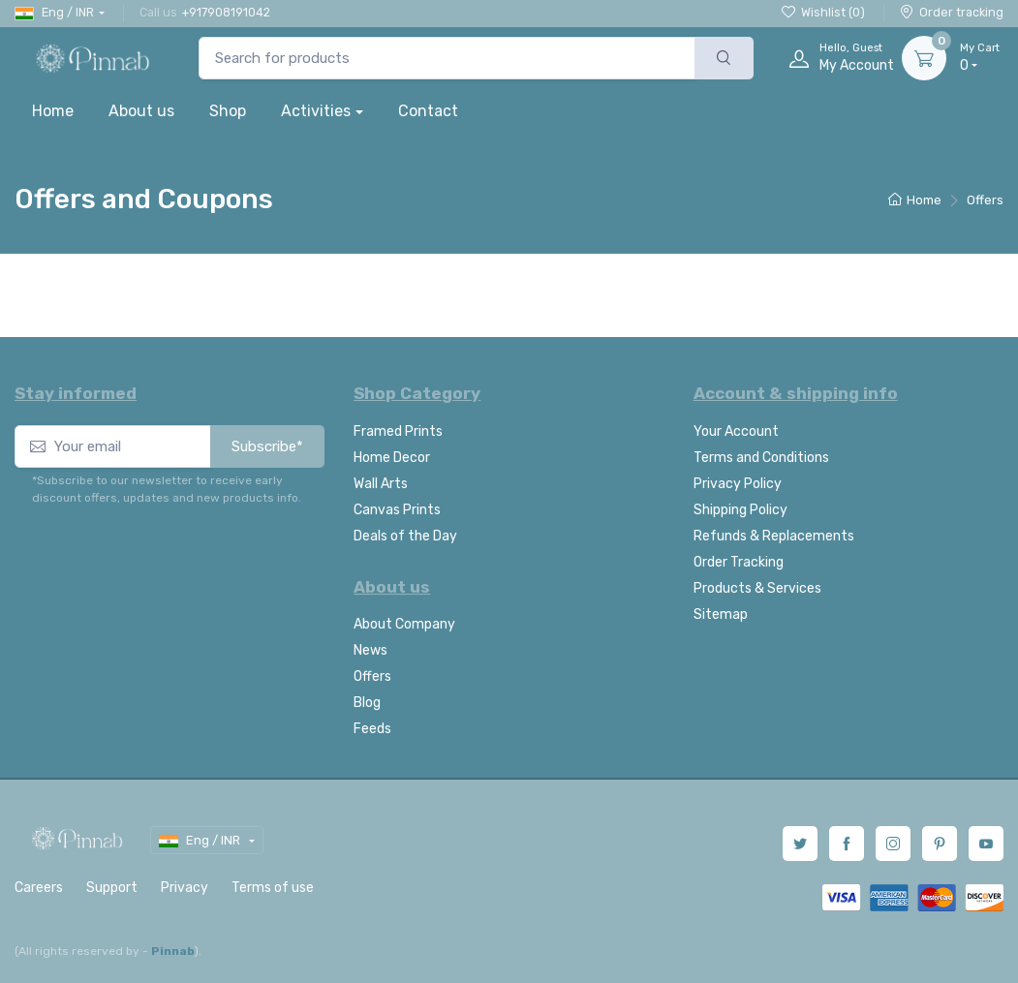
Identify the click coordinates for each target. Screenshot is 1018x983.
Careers (39, 887)
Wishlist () (823, 12)
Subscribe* (267, 446)
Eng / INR (54, 12)
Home (53, 111)
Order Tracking (739, 562)
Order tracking (951, 12)
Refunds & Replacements (774, 536)
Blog (367, 702)
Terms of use (272, 887)
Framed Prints (398, 431)
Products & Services (757, 588)
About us (141, 111)
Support (112, 887)
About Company (404, 624)
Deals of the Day (405, 536)
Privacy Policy (738, 484)
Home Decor (392, 457)
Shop (227, 111)
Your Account (736, 431)
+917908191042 (225, 12)
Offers (372, 676)
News (370, 650)
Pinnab (173, 951)
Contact (428, 111)
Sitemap (721, 614)
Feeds (372, 729)
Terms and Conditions (761, 457)
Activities (316, 111)
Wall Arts (381, 484)
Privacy (184, 887)
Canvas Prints (397, 510)
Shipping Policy (740, 510)
